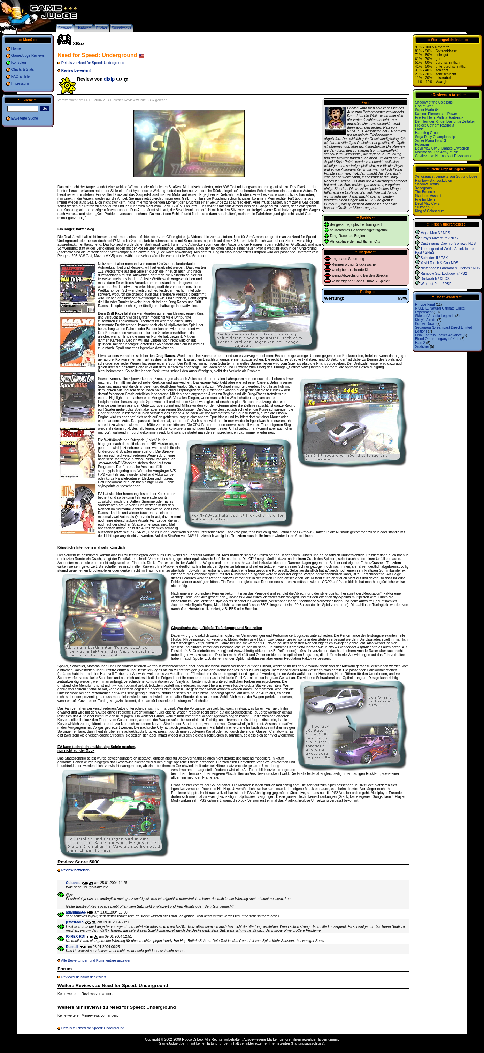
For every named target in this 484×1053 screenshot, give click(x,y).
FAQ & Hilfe (20, 76)
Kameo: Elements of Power (436, 114)
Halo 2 (420, 343)
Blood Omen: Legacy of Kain (437, 339)
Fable (419, 129)
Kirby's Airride (425, 320)
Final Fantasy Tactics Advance (438, 335)
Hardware (83, 28)
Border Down (425, 324)
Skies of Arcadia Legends (434, 316)
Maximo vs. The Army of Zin (436, 152)
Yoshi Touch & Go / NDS (439, 263)
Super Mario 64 (427, 110)
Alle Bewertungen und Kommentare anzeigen (96, 960)
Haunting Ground (428, 133)
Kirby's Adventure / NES (439, 238)
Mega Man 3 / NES (435, 233)
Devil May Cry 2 (427, 203)
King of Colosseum (429, 211)
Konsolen (18, 62)
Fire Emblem (425, 199)
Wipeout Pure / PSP (436, 284)
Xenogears (423, 188)
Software (65, 28)
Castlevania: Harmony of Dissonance (444, 156)
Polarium (422, 144)
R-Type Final (425, 304)
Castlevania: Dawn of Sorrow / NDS (448, 243)
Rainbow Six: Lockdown (433, 180)
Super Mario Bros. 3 (430, 141)
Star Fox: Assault (428, 196)
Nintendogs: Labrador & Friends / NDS (450, 268)
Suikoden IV (424, 207)
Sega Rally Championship (435, 137)
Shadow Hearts (427, 184)
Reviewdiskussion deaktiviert (83, 977)
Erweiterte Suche (24, 118)
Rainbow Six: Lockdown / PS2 (444, 273)
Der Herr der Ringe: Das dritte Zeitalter (445, 121)
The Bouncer (425, 192)
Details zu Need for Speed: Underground (92, 63)
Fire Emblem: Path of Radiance (439, 118)
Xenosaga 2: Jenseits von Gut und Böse (446, 176)
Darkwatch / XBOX (435, 279)
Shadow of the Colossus (434, 102)
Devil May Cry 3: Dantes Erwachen (442, 148)
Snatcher (422, 347)
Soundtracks (121, 28)
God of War (424, 106)
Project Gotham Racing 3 (434, 125)
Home (16, 49)
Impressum (20, 83)
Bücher (101, 28)
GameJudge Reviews (28, 56)
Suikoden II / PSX (434, 258)
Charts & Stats (22, 69)
